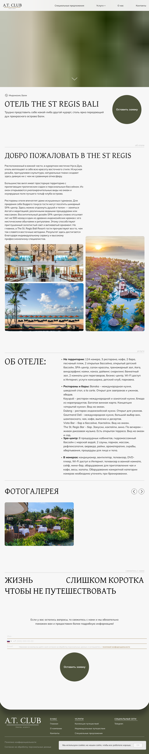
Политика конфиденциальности (20, 742)
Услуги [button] (100, 5)
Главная (54, 723)
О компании (56, 728)
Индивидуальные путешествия (90, 728)
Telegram (119, 723)
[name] (77, 636)
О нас (121, 5)
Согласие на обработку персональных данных (28, 747)
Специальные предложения (69, 5)
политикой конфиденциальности (116, 647)
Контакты (141, 5)
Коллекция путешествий (87, 723)
